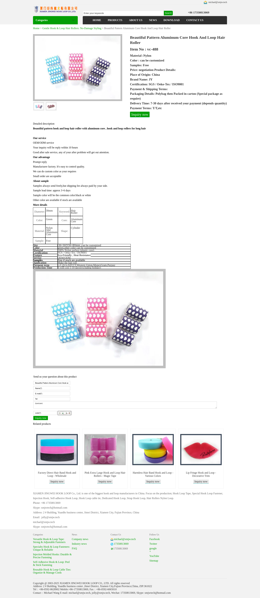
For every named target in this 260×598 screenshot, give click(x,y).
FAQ (74, 548)
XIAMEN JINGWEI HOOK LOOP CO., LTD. (84, 583)
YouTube (154, 556)
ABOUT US (135, 20)
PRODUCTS (115, 20)
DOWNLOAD (171, 20)
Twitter (153, 543)
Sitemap (153, 560)
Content (125, 405)
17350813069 (121, 543)
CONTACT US (194, 20)
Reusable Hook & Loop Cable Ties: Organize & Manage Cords (52, 571)
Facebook (154, 539)
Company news (80, 539)
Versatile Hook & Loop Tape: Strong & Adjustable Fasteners (49, 541)
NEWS (153, 20)
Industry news (79, 543)
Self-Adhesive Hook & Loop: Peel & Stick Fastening (51, 563)
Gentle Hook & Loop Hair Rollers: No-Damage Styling (71, 28)
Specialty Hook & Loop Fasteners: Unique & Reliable (51, 548)
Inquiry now (139, 114)
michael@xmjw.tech (217, 2)
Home (36, 28)
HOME (97, 20)
